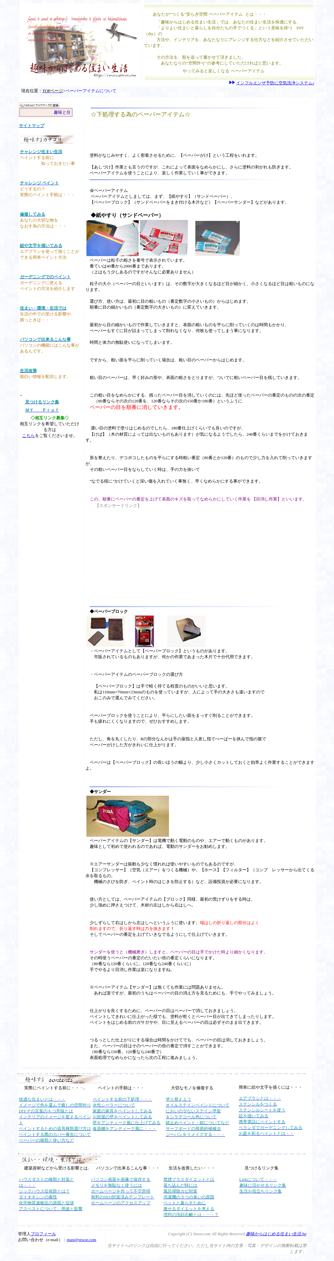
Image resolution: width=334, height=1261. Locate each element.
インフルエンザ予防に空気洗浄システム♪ (275, 82)
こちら (28, 435)
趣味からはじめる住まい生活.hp (276, 1233)
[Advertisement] (168, 135)
